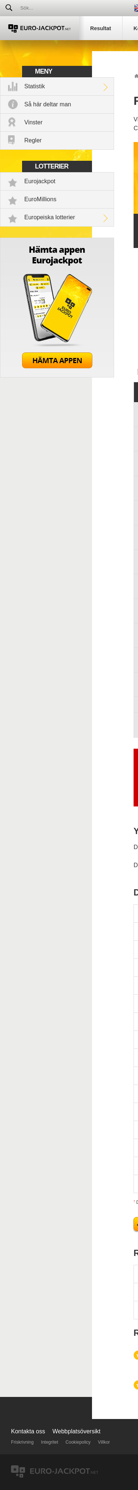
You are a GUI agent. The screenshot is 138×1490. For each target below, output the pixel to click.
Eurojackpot (40, 181)
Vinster (33, 122)
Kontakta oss (28, 1431)
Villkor (104, 1442)
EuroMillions (40, 199)
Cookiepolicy (78, 1442)
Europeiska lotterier (49, 217)
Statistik (34, 86)
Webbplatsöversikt (76, 1431)
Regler (33, 140)
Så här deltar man (47, 104)
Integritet (49, 1442)
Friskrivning (22, 1442)
